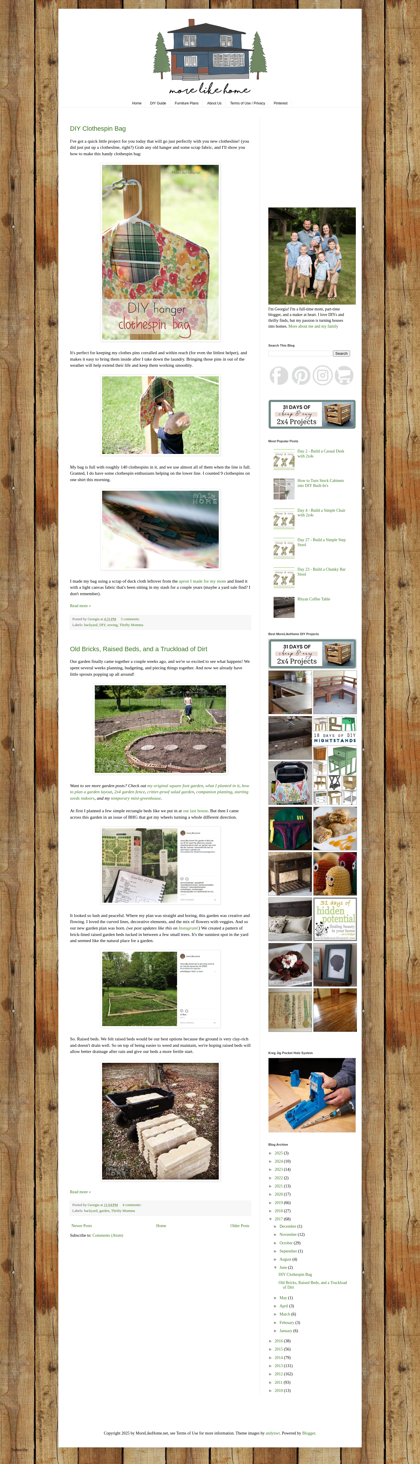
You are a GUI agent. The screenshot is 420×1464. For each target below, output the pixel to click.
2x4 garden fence (129, 791)
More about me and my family (313, 326)
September (288, 1251)
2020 (279, 1194)
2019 (279, 1203)
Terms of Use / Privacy (247, 103)
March (285, 1314)
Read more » (80, 606)
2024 (279, 1161)
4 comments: (132, 1205)
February (287, 1322)
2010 (279, 1390)
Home (136, 103)
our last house (195, 810)
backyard (90, 625)
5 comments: (131, 619)
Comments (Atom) (107, 1235)
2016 (279, 1341)
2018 (279, 1211)
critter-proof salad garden (170, 791)
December (288, 1226)
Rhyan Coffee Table (314, 599)
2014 (279, 1357)
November (288, 1234)
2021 (279, 1186)
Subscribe (20, 1450)
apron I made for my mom (202, 581)
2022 (279, 1178)
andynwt (273, 1433)
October (286, 1243)
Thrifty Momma (132, 625)
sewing (112, 625)
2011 (279, 1382)
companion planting (214, 791)
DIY (102, 625)
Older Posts (239, 1226)
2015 (279, 1349)
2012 (279, 1374)
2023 (279, 1169)
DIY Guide (158, 103)
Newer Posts (81, 1226)
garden (104, 1211)
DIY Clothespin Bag (98, 128)
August (285, 1259)
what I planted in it (222, 785)
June (283, 1267)
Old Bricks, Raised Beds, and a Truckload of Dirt (138, 649)
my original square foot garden (175, 785)
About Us (214, 103)
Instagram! (188, 927)
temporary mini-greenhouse (136, 798)
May (283, 1298)
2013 (279, 1366)
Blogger (308, 1433)
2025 (279, 1153)
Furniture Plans (186, 103)
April (284, 1306)
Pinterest (281, 103)
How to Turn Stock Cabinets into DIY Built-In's (321, 483)
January (286, 1331)
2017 (279, 1219)
